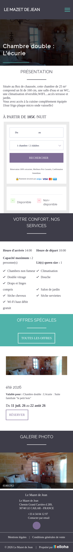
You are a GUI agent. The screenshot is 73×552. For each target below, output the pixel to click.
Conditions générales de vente (48, 537)
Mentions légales (17, 537)
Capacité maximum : (17, 258)
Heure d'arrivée (13, 250)
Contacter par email (36, 518)
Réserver (17, 414)
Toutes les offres (36, 338)
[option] (36, 384)
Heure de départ (47, 250)
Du (16, 132)
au (40, 132)
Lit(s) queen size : (48, 262)
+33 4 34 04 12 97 (36, 514)
